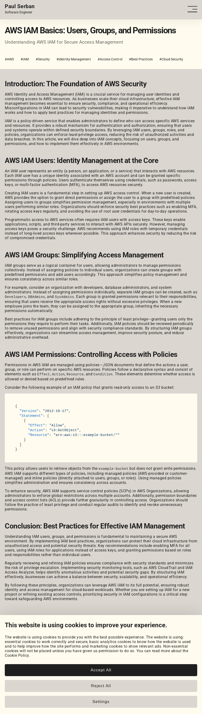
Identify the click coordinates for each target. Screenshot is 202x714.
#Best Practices (141, 59)
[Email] (56, 631)
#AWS (9, 59)
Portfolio (13, 643)
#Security (43, 59)
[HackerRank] (32, 631)
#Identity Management (73, 59)
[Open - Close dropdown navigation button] (193, 9)
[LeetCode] (44, 631)
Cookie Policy (17, 706)
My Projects (15, 647)
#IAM (25, 59)
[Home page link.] (20, 9)
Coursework (15, 652)
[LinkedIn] (8, 631)
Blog (9, 663)
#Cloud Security (171, 59)
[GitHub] (19, 631)
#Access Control (110, 59)
